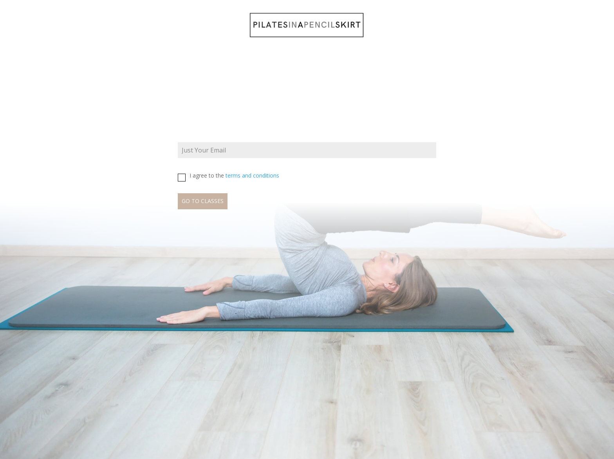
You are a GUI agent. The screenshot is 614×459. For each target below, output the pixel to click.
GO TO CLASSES (203, 201)
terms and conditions (252, 175)
